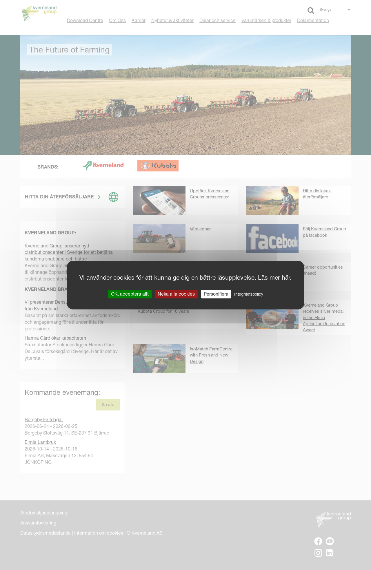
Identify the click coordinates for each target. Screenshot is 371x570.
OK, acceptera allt (130, 294)
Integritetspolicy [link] (248, 294)
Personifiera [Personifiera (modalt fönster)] (216, 294)
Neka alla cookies (176, 294)
